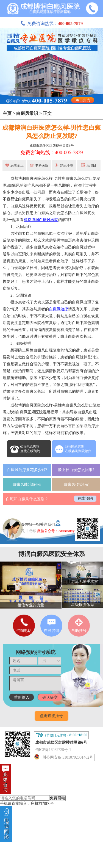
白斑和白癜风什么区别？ (27, 499)
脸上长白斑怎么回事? (76, 470)
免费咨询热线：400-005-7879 (51, 152)
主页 (7, 113)
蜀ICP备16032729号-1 (53, 750)
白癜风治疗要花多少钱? (27, 470)
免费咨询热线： (51, 23)
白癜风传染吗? (76, 484)
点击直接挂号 (51, 716)
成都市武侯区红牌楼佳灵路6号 (51, 146)
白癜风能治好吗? (27, 484)
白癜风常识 (27, 113)
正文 (47, 113)
